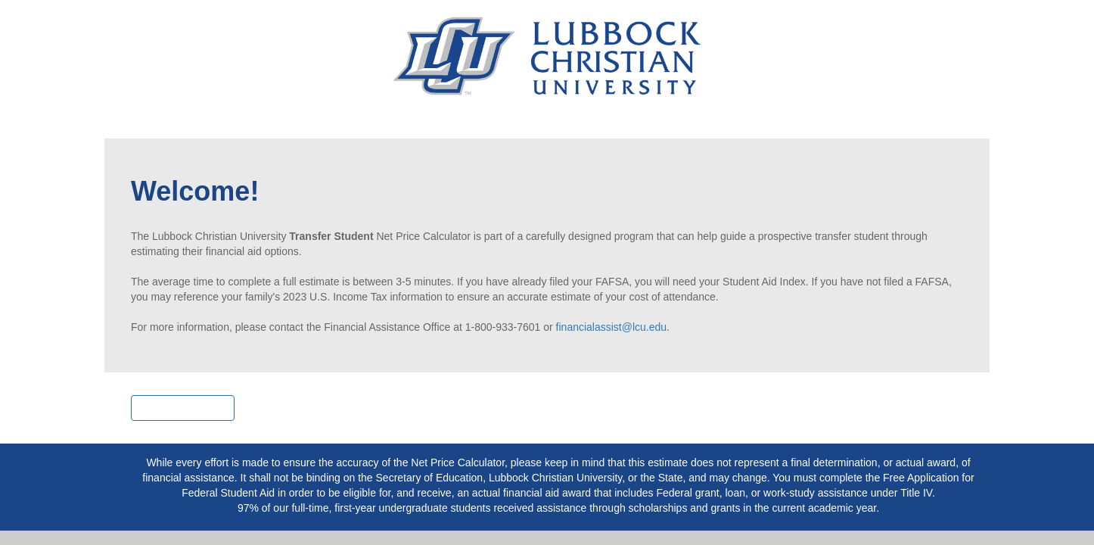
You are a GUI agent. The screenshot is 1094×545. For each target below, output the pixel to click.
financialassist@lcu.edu (611, 327)
